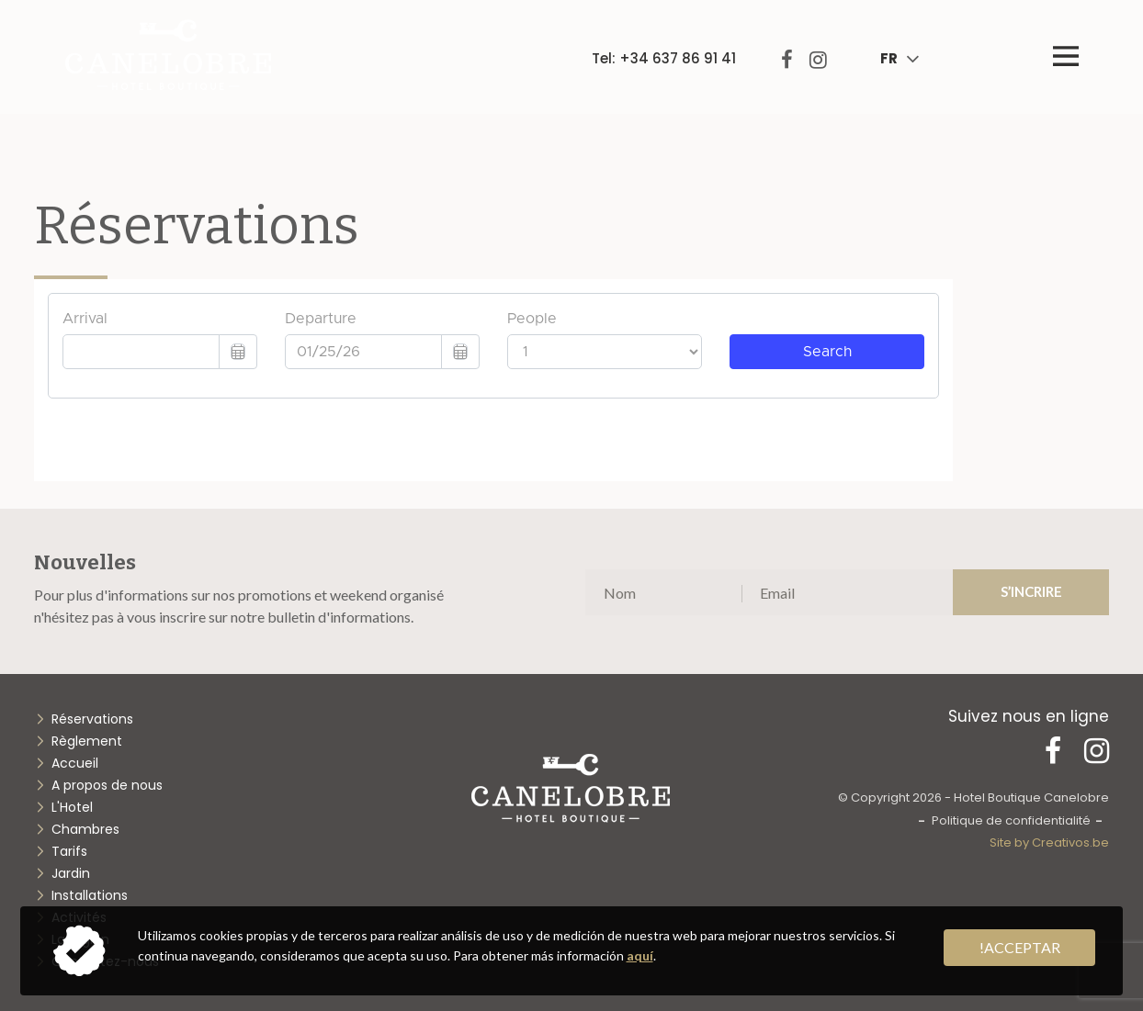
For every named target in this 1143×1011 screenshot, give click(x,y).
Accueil (74, 763)
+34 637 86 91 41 (677, 58)
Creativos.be (1070, 842)
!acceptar (1019, 947)
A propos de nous (107, 785)
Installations (89, 895)
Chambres (85, 829)
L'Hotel (72, 807)
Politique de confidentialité (1011, 820)
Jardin (70, 873)
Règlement (86, 741)
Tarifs (69, 851)
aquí (640, 955)
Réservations (92, 719)
